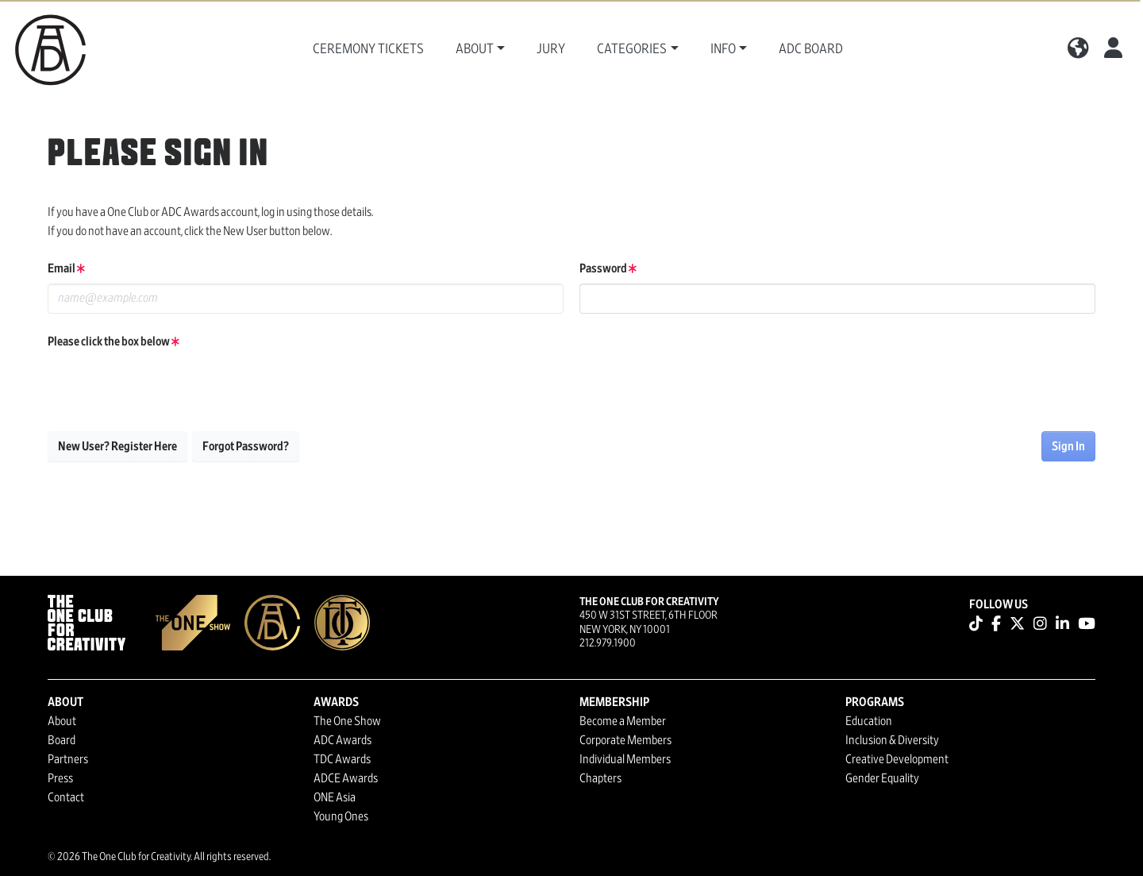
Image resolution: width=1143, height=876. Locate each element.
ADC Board (811, 49)
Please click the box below (113, 341)
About (62, 721)
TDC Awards (342, 759)
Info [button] (723, 49)
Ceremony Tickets (368, 49)
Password (608, 268)
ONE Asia (335, 797)
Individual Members (625, 759)
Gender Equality (882, 778)
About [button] (475, 49)
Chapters (600, 778)
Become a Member (622, 721)
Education (868, 721)
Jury (551, 49)
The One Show (347, 721)
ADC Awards (342, 740)
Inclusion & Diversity (892, 740)
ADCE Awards (346, 778)
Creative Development (897, 759)
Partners (68, 759)
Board (61, 740)
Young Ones (341, 816)
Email (66, 268)
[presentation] (168, 388)
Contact (66, 797)
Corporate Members (625, 740)
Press (60, 778)
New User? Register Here (117, 446)
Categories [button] (632, 49)
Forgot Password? (245, 446)
